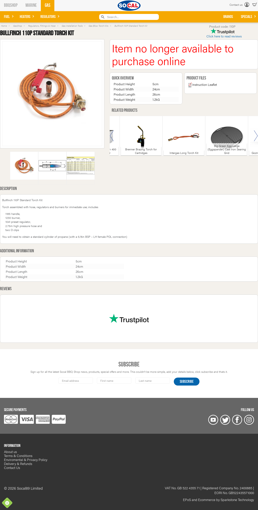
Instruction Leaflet (202, 84)
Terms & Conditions (18, 455)
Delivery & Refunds (18, 463)
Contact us (236, 5)
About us (10, 451)
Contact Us (12, 467)
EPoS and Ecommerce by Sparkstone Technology (218, 499)
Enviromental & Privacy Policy (25, 459)
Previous (112, 135)
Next (256, 135)
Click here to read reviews (224, 36)
